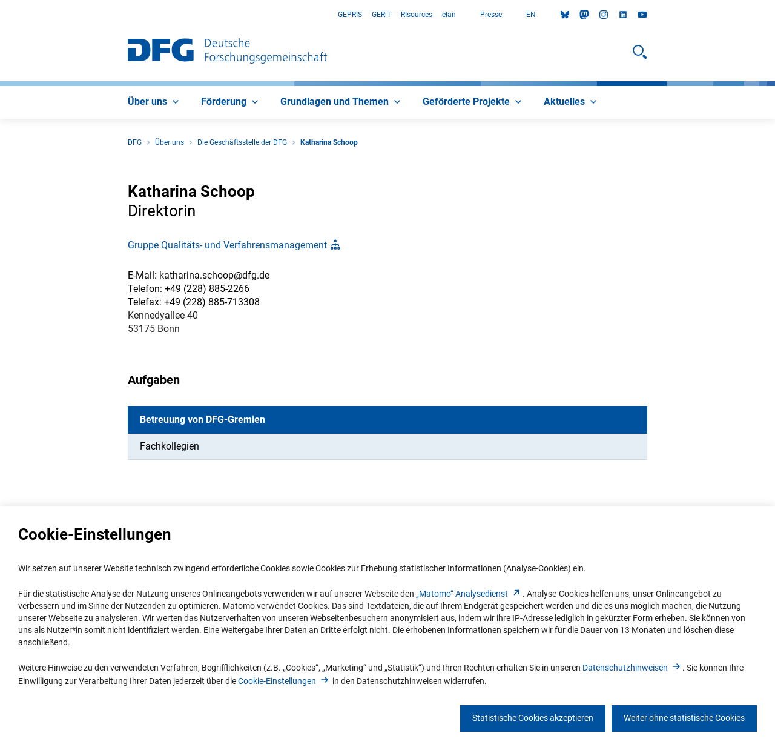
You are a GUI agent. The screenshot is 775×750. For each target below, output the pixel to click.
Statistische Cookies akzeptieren (532, 718)
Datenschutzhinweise (632, 667)
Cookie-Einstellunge (284, 681)
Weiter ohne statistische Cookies (684, 718)
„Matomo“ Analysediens (469, 594)
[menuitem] (155, 102)
